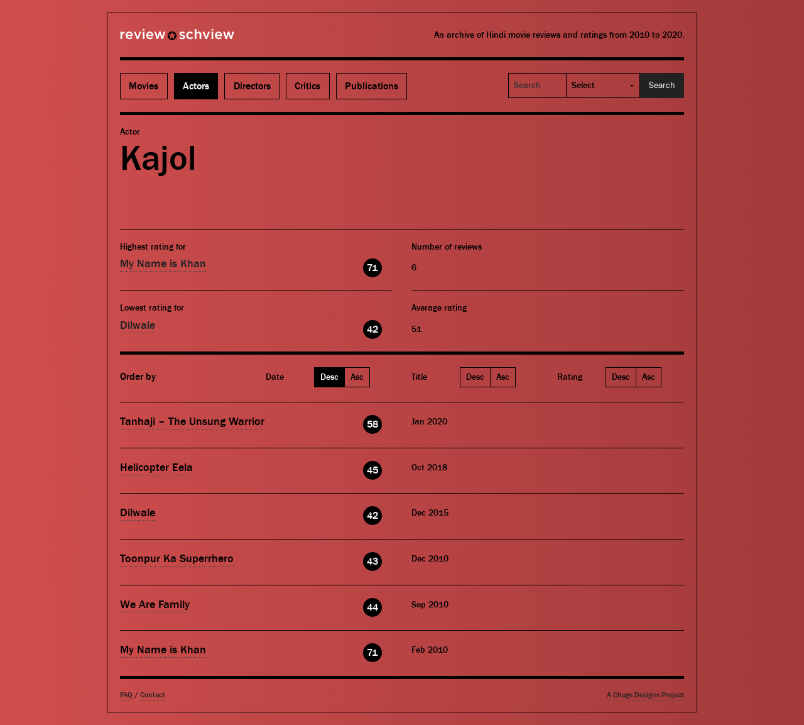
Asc (357, 377)
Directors (252, 86)
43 (372, 561)
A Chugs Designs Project (645, 695)
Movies (143, 86)
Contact (152, 695)
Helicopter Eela (156, 467)
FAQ (126, 695)
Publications (371, 86)
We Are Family (155, 604)
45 (372, 470)
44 (372, 607)
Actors (196, 86)
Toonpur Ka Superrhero (177, 558)
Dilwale (137, 325)
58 (372, 424)
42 (372, 329)
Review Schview (156, 39)
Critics (307, 86)
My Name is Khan (163, 264)
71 (372, 268)
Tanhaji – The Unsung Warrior (192, 421)
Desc (329, 377)
